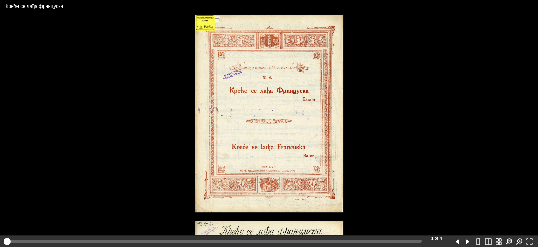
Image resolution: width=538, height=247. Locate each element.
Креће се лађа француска (34, 6)
